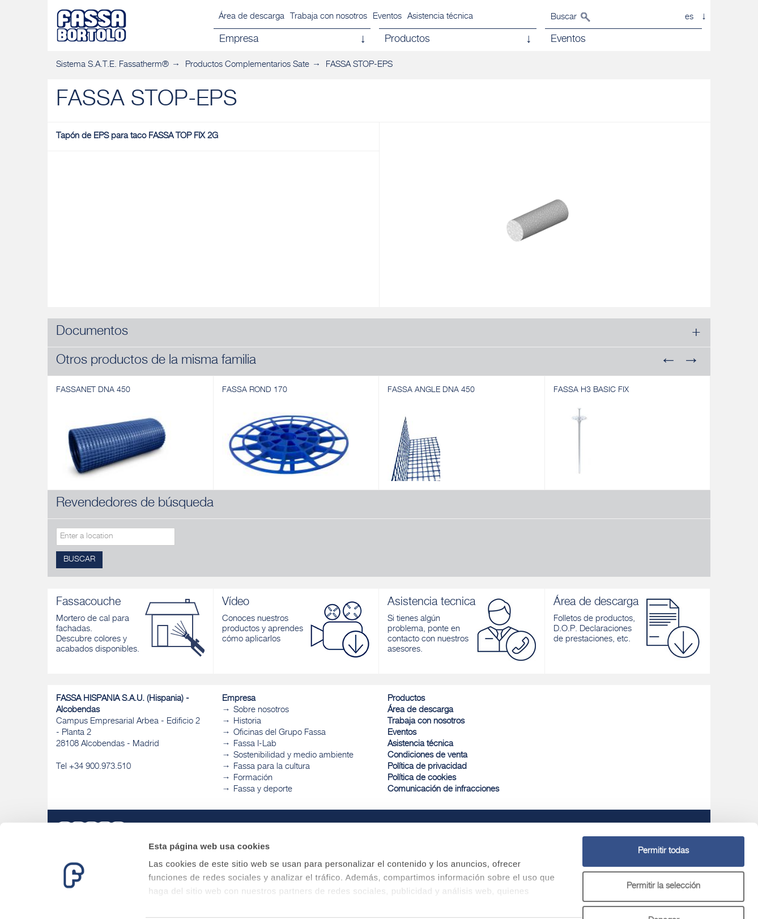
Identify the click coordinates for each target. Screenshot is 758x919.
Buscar (564, 17)
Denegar (663, 878)
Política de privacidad (427, 767)
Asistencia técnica (440, 16)
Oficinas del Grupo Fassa (279, 733)
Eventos (387, 16)
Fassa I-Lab (254, 744)
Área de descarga (251, 16)
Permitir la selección (663, 843)
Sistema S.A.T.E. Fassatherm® (112, 65)
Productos (406, 699)
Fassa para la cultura (271, 767)
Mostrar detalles (613, 896)
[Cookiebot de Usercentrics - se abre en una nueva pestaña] (73, 896)
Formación (252, 778)
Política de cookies (421, 778)
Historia (247, 721)
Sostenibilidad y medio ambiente (293, 755)
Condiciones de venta (427, 755)
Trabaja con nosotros (328, 16)
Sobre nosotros (261, 710)
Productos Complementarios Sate (247, 65)
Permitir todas (663, 808)
